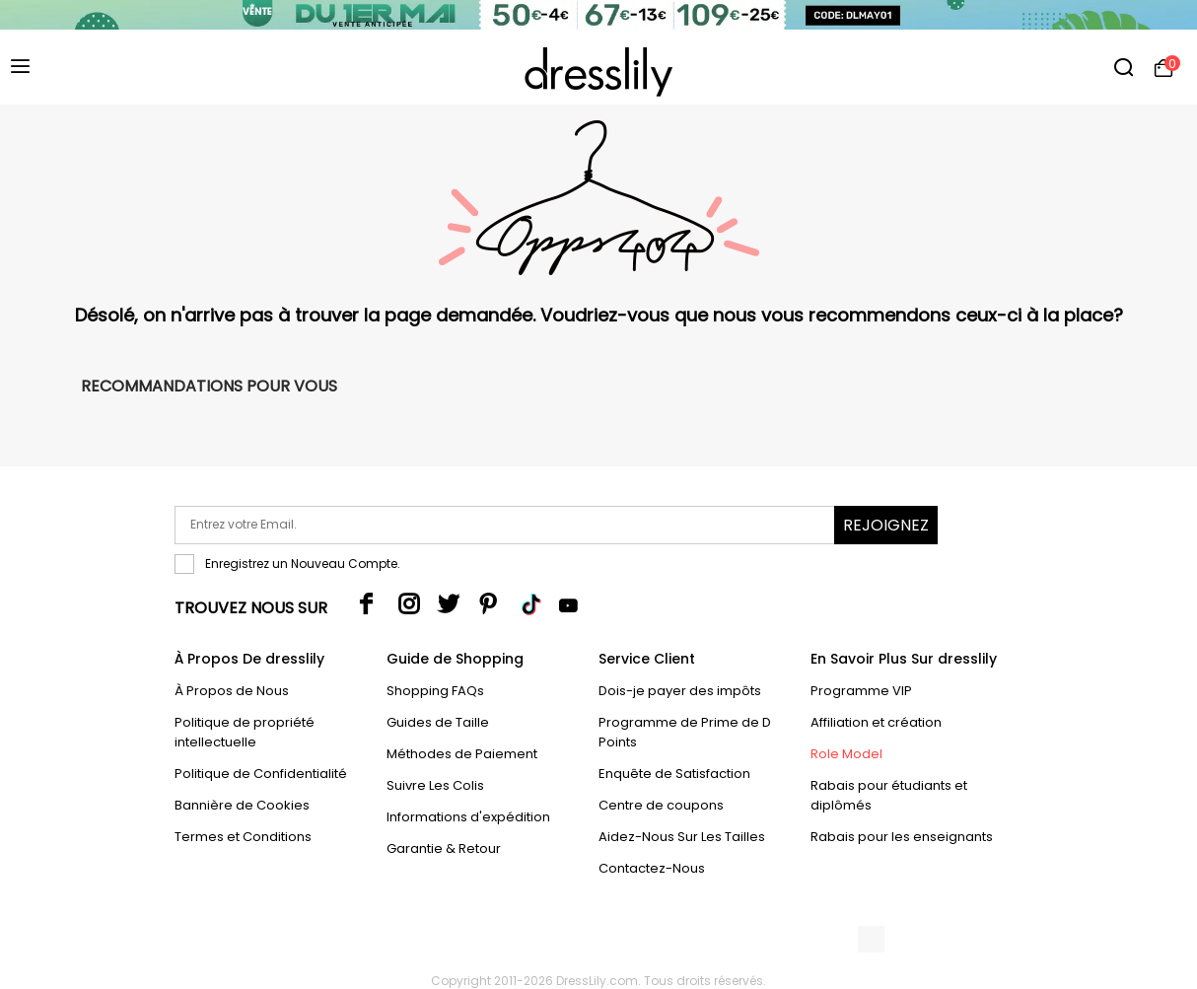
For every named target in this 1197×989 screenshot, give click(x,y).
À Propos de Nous (232, 690)
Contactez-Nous (651, 868)
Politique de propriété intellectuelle (245, 732)
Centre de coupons (661, 805)
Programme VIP (861, 690)
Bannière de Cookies (242, 805)
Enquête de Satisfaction (674, 773)
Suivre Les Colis (435, 785)
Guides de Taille (438, 722)
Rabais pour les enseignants (901, 836)
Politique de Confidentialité (261, 773)
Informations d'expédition (468, 817)
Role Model (846, 753)
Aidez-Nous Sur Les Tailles (681, 836)
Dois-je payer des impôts (679, 690)
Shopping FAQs (435, 690)
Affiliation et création (876, 722)
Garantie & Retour (444, 848)
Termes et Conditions (243, 836)
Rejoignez (886, 525)
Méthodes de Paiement (462, 753)
